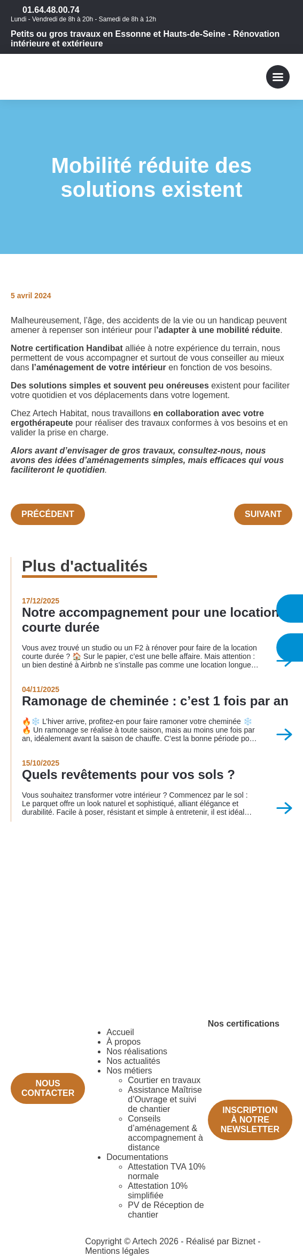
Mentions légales (117, 1250)
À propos (123, 1041)
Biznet (243, 1241)
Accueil (120, 1032)
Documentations (137, 1157)
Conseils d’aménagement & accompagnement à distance (165, 1133)
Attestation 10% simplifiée (158, 1190)
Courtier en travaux (164, 1080)
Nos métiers (129, 1070)
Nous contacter (47, 1088)
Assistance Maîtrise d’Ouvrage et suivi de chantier (165, 1099)
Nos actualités (133, 1061)
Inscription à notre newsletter (250, 1120)
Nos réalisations (136, 1051)
